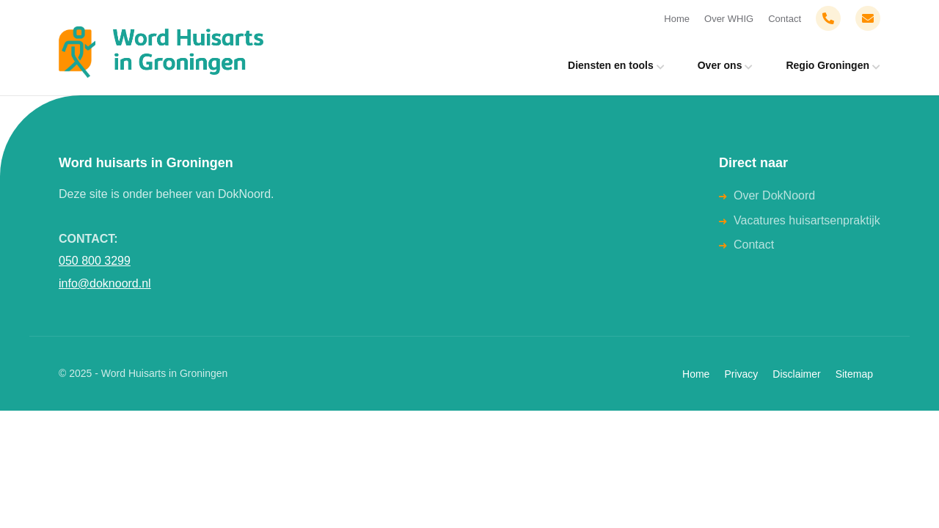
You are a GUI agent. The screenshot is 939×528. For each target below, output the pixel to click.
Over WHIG (728, 18)
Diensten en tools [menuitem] (611, 65)
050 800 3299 (95, 260)
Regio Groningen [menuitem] (827, 65)
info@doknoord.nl (105, 283)
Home (677, 18)
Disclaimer (796, 374)
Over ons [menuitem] (720, 65)
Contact (784, 18)
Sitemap (854, 374)
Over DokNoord (774, 195)
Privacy (741, 374)
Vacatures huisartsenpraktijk (807, 220)
